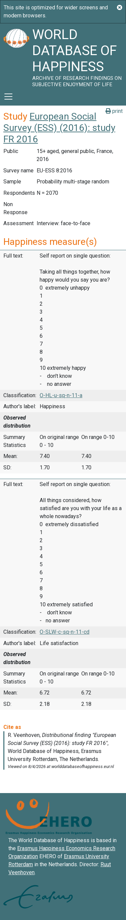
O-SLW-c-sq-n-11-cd (64, 632)
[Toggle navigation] (8, 96)
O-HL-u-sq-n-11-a (61, 395)
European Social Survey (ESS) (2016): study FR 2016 (59, 127)
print (114, 111)
